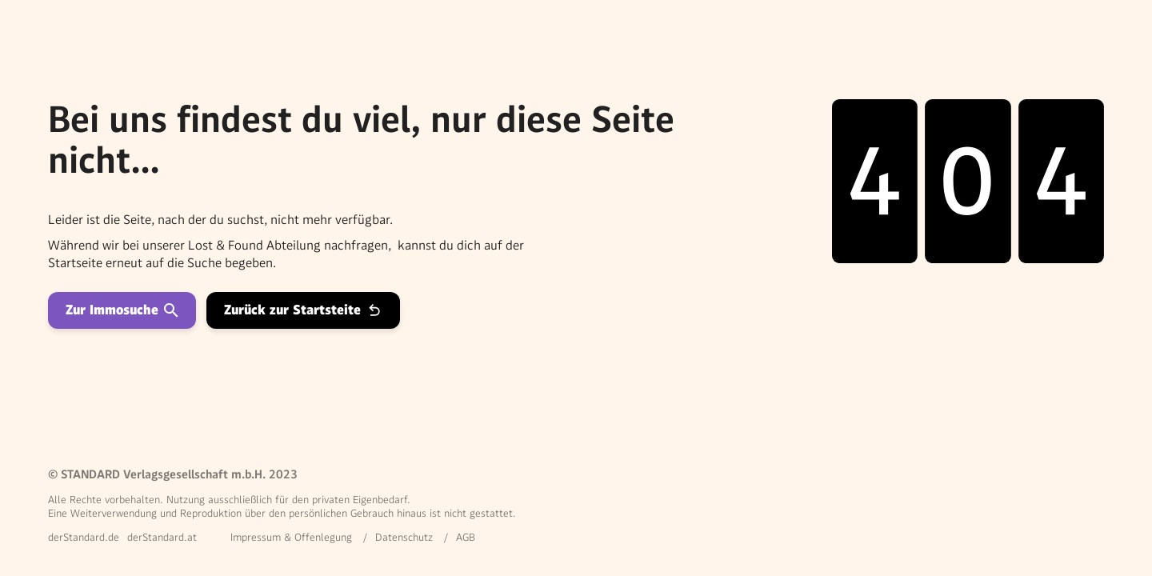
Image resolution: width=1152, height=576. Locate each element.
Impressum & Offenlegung (291, 537)
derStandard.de (83, 537)
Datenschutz (404, 537)
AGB (465, 537)
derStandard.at (162, 537)
